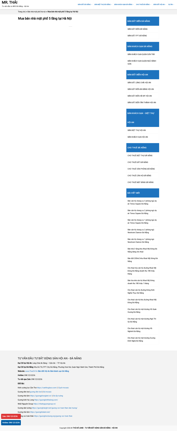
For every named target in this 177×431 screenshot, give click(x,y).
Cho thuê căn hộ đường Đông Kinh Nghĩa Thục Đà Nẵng (141, 291)
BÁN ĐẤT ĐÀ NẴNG (85, 4)
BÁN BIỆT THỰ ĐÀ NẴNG (103, 4)
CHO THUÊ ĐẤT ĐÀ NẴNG (138, 162)
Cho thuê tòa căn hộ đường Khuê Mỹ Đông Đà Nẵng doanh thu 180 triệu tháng (142, 271)
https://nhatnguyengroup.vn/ (45, 404)
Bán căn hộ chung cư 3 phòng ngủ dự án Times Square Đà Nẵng (142, 202)
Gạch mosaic (64, 388)
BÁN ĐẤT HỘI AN (159, 4)
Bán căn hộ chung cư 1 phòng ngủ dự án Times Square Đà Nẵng (142, 221)
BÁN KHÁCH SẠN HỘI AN (138, 137)
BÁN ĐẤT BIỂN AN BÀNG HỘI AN (141, 89)
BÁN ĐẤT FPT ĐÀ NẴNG (137, 36)
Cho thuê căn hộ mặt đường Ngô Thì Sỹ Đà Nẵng (142, 320)
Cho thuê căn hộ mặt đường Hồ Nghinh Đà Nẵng (140, 329)
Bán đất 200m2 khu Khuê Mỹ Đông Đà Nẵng (143, 259)
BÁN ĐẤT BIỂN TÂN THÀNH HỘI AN (142, 102)
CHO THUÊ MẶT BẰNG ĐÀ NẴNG (141, 182)
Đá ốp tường (58, 396)
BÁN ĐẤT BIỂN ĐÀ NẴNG (138, 29)
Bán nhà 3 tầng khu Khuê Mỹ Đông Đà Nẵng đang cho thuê (142, 250)
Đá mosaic (47, 392)
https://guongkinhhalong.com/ (46, 400)
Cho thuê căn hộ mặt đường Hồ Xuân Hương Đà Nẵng (142, 310)
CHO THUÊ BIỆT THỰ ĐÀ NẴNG (140, 155)
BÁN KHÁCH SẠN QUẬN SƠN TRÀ (141, 54)
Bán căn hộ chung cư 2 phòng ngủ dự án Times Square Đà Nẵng (142, 211)
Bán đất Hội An (44, 371)
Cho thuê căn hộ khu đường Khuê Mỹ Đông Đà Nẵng (142, 301)
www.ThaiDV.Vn (31, 371)
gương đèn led (36, 392)
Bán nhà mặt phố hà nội (36, 12)
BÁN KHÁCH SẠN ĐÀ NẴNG (124, 4)
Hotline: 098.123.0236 (11, 423)
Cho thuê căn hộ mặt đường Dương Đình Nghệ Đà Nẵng (141, 339)
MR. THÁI (9, 2)
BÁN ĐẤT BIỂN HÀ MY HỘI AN (140, 96)
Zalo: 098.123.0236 (10, 416)
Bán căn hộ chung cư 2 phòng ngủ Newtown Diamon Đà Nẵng (141, 231)
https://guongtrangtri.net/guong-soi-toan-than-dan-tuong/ (54, 408)
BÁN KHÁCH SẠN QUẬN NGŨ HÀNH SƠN (142, 62)
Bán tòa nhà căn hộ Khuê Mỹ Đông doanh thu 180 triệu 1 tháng (141, 281)
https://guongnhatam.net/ (40, 412)
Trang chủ (22, 12)
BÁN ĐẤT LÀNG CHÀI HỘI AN (139, 83)
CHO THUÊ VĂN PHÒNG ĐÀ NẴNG (141, 169)
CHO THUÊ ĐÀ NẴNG (143, 4)
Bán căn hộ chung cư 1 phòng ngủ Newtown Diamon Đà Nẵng (141, 240)
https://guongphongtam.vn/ (41, 396)
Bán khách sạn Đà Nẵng (59, 371)
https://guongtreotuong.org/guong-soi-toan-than (53, 416)
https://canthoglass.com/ (47, 388)
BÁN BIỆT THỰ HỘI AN (137, 130)
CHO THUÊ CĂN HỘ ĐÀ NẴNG (139, 176)
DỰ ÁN (171, 4)
